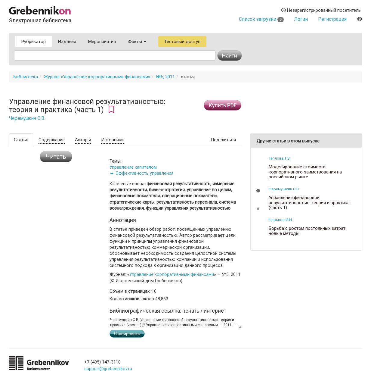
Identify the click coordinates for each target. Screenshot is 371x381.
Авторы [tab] (83, 139)
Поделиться (223, 139)
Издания (67, 41)
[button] (258, 191)
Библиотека (26, 77)
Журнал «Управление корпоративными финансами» (97, 77)
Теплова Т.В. (280, 158)
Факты (137, 41)
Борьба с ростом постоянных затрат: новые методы (307, 231)
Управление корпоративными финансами (171, 274)
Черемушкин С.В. (27, 118)
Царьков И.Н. (281, 219)
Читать (56, 156)
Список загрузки (261, 19)
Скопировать (127, 333)
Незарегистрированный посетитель (321, 10)
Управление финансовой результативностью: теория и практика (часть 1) (309, 202)
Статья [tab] (21, 139)
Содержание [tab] (52, 139)
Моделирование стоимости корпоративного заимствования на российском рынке (305, 172)
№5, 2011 (165, 77)
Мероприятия (102, 41)
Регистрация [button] (332, 19)
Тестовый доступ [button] (182, 41)
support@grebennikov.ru (108, 368)
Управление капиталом (133, 167)
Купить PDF (223, 105)
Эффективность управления (145, 173)
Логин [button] (301, 19)
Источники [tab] (112, 139)
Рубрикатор (33, 41)
